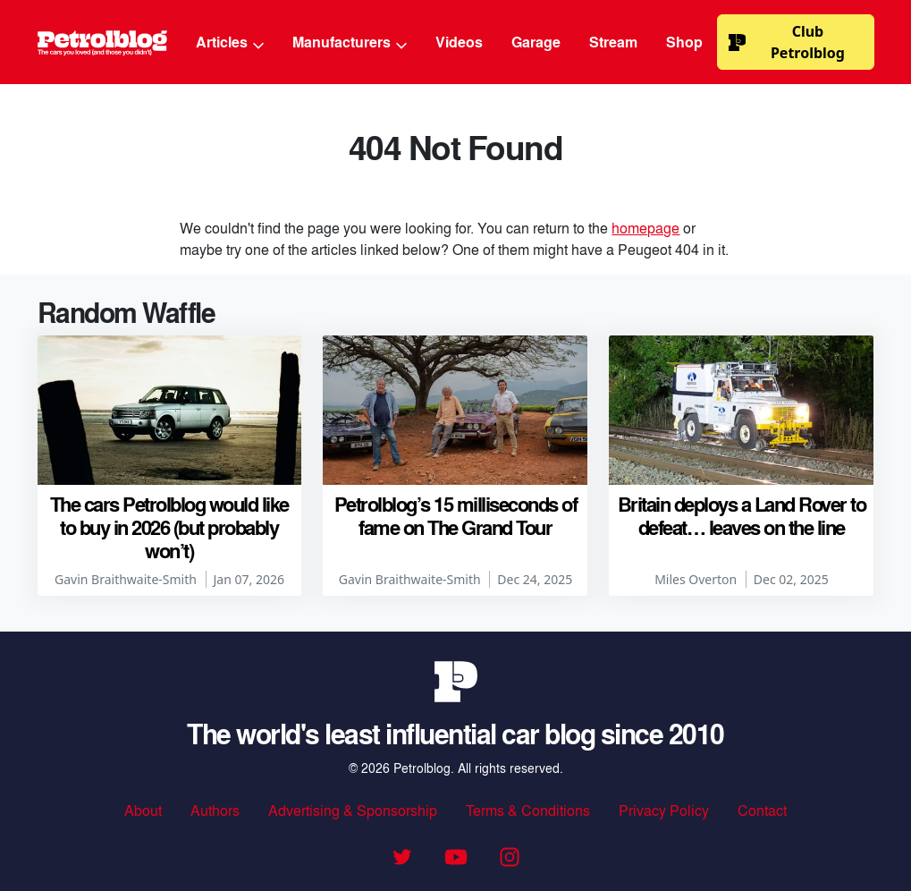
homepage (645, 227)
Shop (684, 41)
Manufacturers (349, 41)
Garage (536, 41)
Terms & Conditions (528, 810)
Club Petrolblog (787, 42)
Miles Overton (695, 579)
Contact (762, 810)
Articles (230, 41)
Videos (459, 41)
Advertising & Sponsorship (352, 810)
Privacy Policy (664, 810)
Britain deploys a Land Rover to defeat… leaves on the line (742, 515)
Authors (215, 810)
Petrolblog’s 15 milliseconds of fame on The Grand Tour (456, 515)
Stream (613, 41)
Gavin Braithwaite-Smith (126, 579)
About (143, 810)
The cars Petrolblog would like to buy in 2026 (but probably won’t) (169, 527)
